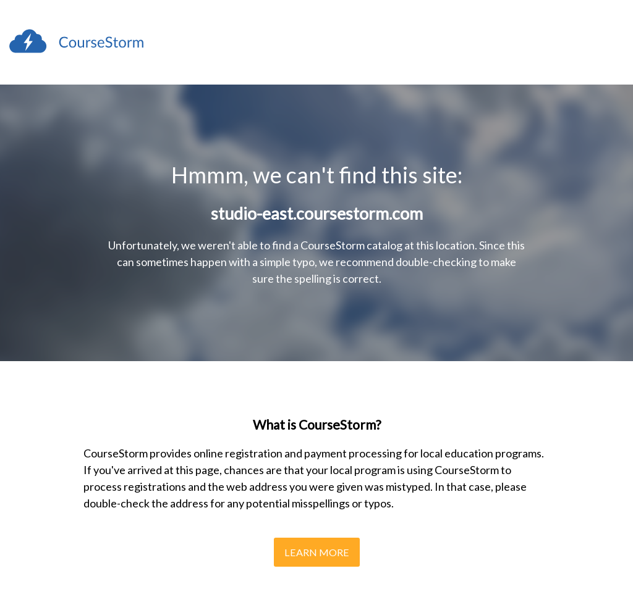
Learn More (316, 552)
